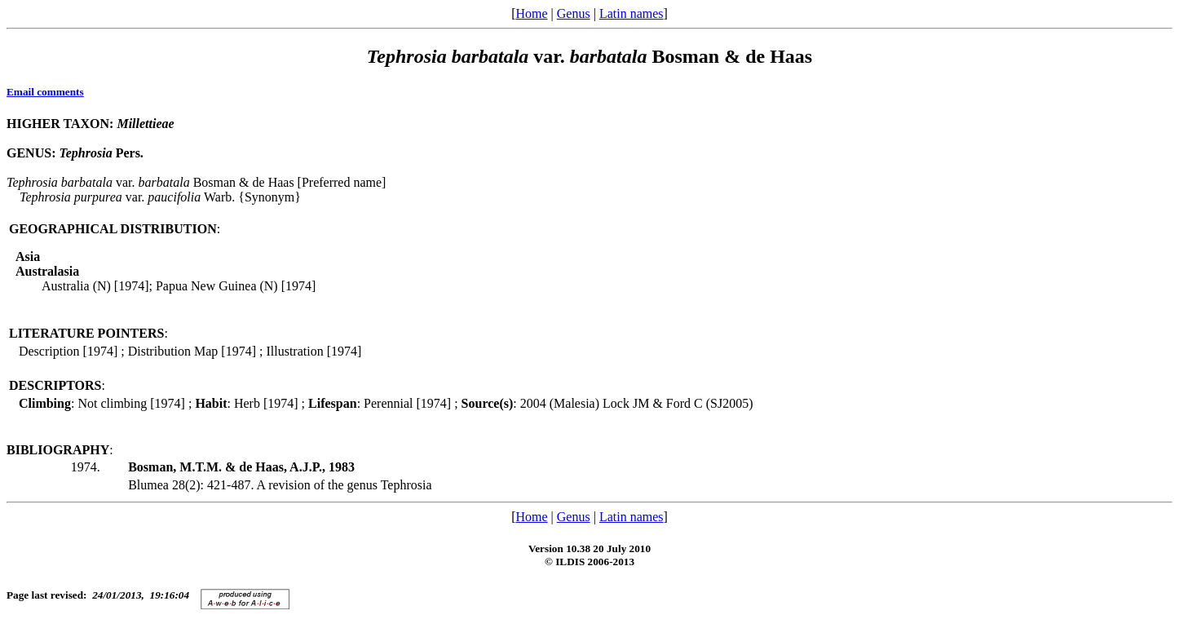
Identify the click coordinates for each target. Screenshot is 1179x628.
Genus (573, 13)
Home (531, 13)
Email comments (45, 92)
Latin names (631, 13)
